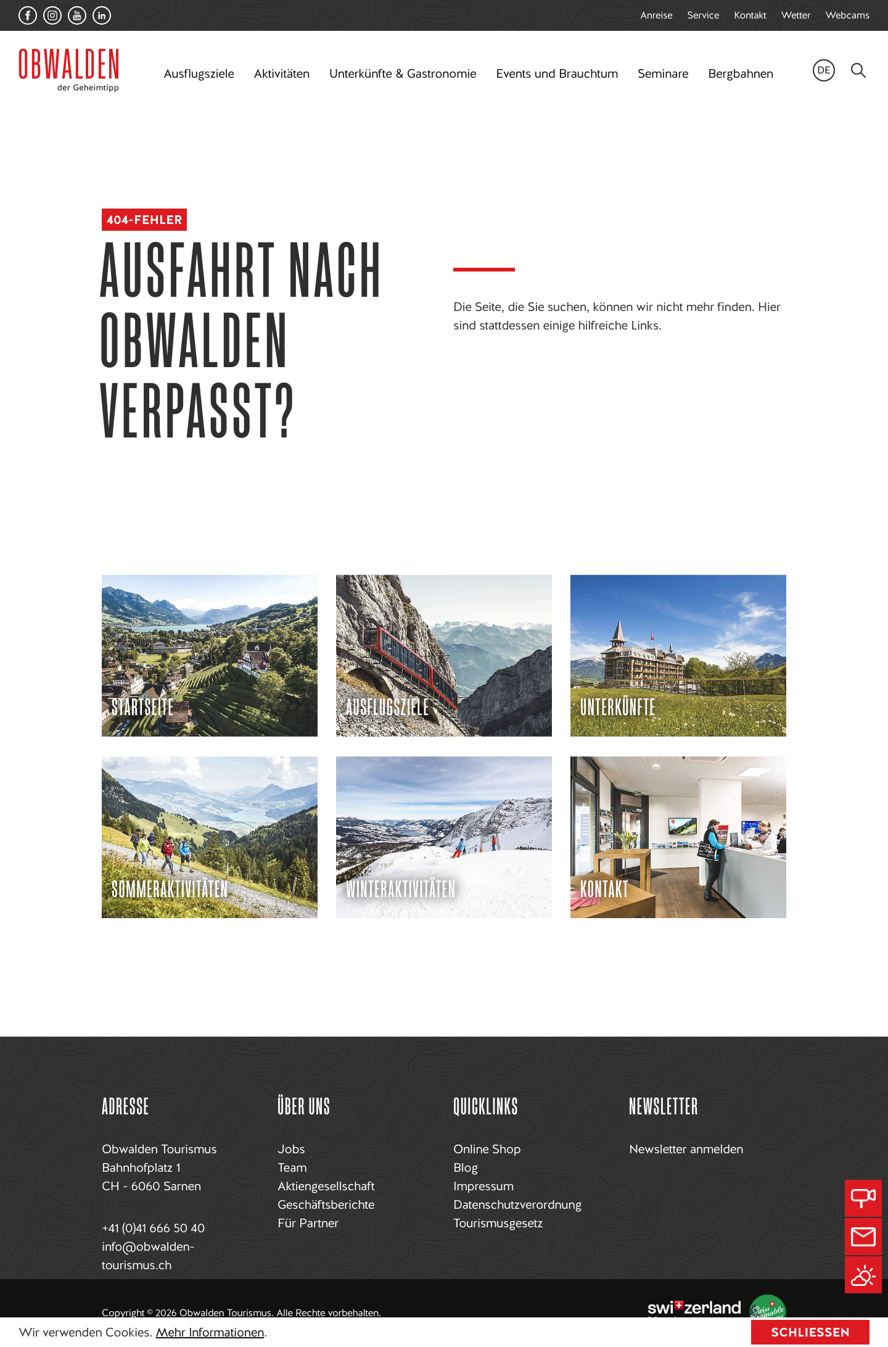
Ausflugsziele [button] (198, 73)
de (824, 70)
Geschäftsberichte (326, 1204)
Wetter (796, 15)
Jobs (291, 1149)
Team (292, 1167)
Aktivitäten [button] (282, 73)
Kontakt (750, 15)
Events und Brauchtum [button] (557, 73)
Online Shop (486, 1149)
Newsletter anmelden (686, 1149)
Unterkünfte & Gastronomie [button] (402, 73)
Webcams (847, 15)
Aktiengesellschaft (326, 1186)
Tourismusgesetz (498, 1223)
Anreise (656, 15)
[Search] (858, 70)
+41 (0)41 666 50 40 (153, 1228)
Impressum (483, 1186)
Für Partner (308, 1223)
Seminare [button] (663, 73)
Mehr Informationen (210, 1332)
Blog (465, 1167)
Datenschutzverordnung (517, 1204)
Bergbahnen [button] (740, 73)
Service (704, 15)
